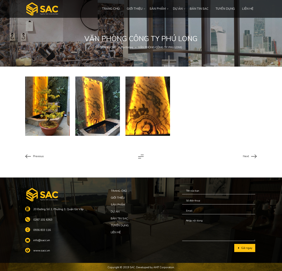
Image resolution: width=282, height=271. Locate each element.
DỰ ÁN (178, 9)
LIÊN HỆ (247, 9)
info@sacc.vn (41, 240)
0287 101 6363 (42, 220)
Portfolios (127, 47)
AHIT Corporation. (164, 267)
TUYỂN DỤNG (225, 9)
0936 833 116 (42, 230)
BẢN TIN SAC (199, 9)
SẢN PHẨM (158, 9)
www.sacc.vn (41, 250)
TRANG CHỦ (111, 9)
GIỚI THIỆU (134, 9)
